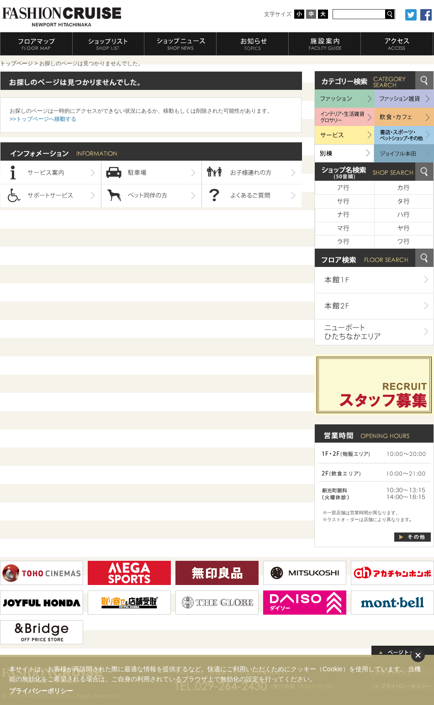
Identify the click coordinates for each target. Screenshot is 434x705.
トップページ (16, 63)
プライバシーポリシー (41, 691)
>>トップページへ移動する (43, 119)
